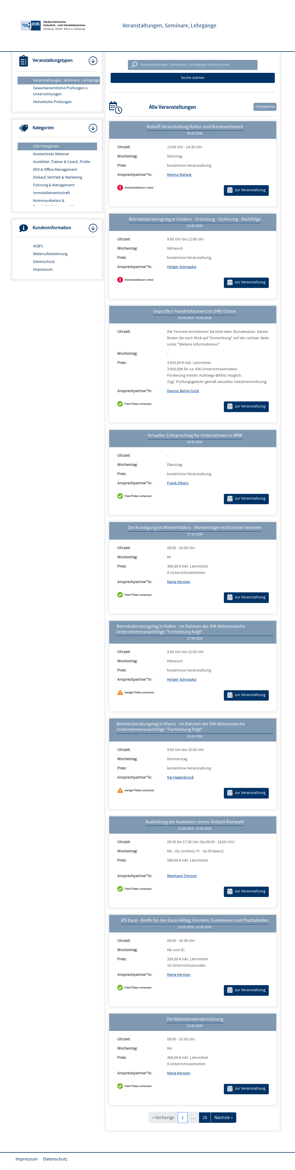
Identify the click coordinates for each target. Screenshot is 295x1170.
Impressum (43, 269)
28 (205, 1117)
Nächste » (223, 1117)
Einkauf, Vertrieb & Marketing (57, 177)
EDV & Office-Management (55, 169)
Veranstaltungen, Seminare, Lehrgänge (66, 80)
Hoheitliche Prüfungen (52, 102)
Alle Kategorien (46, 146)
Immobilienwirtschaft (51, 193)
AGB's (38, 246)
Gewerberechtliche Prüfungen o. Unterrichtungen (60, 91)
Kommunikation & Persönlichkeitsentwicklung (56, 203)
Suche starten (193, 77)
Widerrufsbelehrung (50, 254)
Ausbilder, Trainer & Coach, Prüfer (61, 161)
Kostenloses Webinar (51, 154)
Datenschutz (44, 261)
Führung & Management (54, 185)
